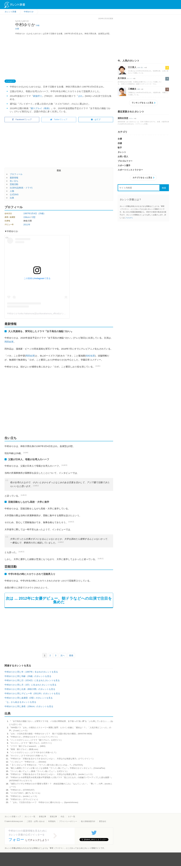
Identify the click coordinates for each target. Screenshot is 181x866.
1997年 (26, 213)
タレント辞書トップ (13, 817)
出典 (12, 198)
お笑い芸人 (140, 67)
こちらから (129, 218)
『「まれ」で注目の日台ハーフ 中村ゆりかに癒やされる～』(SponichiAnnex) (43, 802)
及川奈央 (122, 78)
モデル (131, 118)
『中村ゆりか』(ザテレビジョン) (23, 799)
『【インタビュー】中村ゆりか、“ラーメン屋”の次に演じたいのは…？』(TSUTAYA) (46, 765)
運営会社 (102, 821)
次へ (62, 655)
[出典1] (97, 366)
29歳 (37, 25)
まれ (80, 96)
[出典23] (64, 465)
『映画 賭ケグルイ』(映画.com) (23, 749)
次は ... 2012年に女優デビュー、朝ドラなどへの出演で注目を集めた (59, 600)
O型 (33, 217)
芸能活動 (14, 184)
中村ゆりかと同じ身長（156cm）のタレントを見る (29, 706)
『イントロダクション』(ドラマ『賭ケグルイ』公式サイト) (35, 740)
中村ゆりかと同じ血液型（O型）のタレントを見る (29, 698)
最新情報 (14, 177)
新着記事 (42, 817)
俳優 (138, 89)
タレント (129, 78)
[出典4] (25, 452)
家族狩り (37, 96)
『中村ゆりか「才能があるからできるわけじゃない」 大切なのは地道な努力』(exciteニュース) (50, 774)
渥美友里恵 (123, 118)
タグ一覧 (71, 817)
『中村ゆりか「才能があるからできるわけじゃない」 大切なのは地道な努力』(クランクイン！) (51, 758)
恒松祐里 (90, 355)
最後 (71, 655)
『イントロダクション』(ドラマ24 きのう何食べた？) (32, 752)
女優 (17, 29)
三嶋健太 (132, 89)
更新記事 (53, 817)
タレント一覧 (29, 817)
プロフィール (16, 174)
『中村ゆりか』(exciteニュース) (23, 796)
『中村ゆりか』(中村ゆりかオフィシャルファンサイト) (33, 737)
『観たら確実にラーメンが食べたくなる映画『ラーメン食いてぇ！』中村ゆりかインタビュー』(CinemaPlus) (57, 768)
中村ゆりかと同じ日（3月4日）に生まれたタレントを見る (32, 680)
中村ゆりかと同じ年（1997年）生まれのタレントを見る (31, 672)
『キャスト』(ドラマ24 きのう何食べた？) (27, 755)
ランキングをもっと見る (142, 103)
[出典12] (36, 486)
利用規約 (52, 821)
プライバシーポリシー (68, 821)
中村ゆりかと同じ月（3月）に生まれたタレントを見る (30, 685)
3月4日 (33, 213)
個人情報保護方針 (88, 821)
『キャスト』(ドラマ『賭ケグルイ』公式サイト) (30, 743)
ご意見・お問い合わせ (36, 821)
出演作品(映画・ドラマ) (21, 188)
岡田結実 (9, 341)
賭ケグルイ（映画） (41, 108)
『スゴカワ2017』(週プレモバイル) (24, 793)
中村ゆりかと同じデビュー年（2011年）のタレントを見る (32, 693)
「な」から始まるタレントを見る (20, 702)
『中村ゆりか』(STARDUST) (21, 790)
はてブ (95, 119)
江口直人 (132, 67)
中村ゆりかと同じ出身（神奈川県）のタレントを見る (30, 689)
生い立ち (14, 181)
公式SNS (14, 194)
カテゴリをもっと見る (142, 177)
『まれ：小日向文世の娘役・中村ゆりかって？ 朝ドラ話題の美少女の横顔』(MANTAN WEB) (50, 734)
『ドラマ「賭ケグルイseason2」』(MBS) (27, 746)
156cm (26, 217)
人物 (12, 191)
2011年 (26, 224)
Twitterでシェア (58, 119)
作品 (62, 817)
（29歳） (41, 213)
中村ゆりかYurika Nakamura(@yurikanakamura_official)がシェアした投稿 (41, 313)
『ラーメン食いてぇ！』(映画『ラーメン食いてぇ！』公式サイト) (38, 771)
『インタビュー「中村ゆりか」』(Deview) (27, 762)
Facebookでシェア (22, 119)
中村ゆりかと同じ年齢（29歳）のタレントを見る (28, 676)
